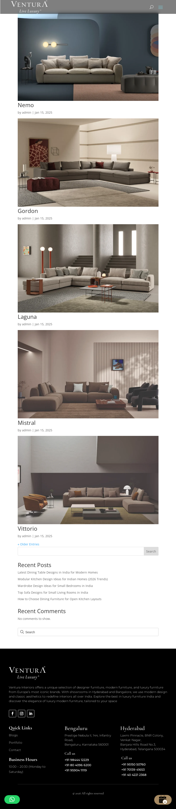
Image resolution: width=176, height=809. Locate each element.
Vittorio (27, 528)
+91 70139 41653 (133, 770)
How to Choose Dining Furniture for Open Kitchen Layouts (59, 599)
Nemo (26, 105)
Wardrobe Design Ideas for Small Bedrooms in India (55, 586)
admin (26, 112)
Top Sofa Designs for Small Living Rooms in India (53, 592)
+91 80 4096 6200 (78, 765)
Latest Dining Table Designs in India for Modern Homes (58, 572)
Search (151, 551)
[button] (12, 799)
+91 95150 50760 (133, 764)
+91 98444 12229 (77, 760)
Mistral (27, 423)
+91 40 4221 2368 (133, 775)
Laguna (27, 317)
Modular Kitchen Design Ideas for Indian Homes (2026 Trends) (63, 579)
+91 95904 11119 (76, 770)
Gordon (28, 211)
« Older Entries (28, 544)
